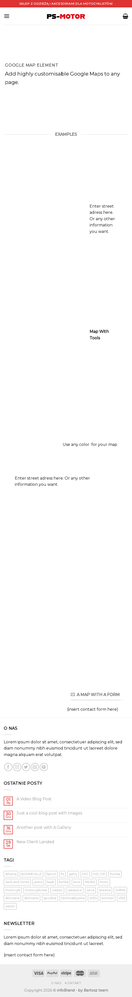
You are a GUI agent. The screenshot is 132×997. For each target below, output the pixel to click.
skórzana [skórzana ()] (12, 898)
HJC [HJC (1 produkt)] (85, 874)
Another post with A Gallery (44, 827)
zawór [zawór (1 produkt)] (10, 906)
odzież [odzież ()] (57, 890)
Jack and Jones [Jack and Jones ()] (17, 882)
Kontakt (73, 983)
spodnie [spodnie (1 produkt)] (50, 898)
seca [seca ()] (90, 890)
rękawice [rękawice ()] (74, 890)
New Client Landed (35, 841)
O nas (56, 983)
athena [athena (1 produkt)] (11, 874)
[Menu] (7, 16)
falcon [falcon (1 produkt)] (51, 874)
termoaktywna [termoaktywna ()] (73, 898)
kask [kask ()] (50, 882)
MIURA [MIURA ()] (90, 882)
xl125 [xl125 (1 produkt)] (121, 898)
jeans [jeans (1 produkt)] (38, 882)
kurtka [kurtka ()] (64, 882)
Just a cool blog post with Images (49, 813)
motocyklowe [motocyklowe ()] (36, 890)
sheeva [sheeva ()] (105, 890)
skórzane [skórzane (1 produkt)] (31, 898)
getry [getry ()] (73, 874)
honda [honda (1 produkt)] (115, 874)
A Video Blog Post (34, 799)
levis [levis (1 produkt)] (76, 882)
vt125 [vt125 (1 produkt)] (93, 898)
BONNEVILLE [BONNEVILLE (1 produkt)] (31, 874)
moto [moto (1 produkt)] (104, 882)
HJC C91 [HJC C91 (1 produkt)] (99, 874)
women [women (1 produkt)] (107, 898)
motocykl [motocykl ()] (12, 890)
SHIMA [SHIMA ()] (120, 890)
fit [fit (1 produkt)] (62, 874)
